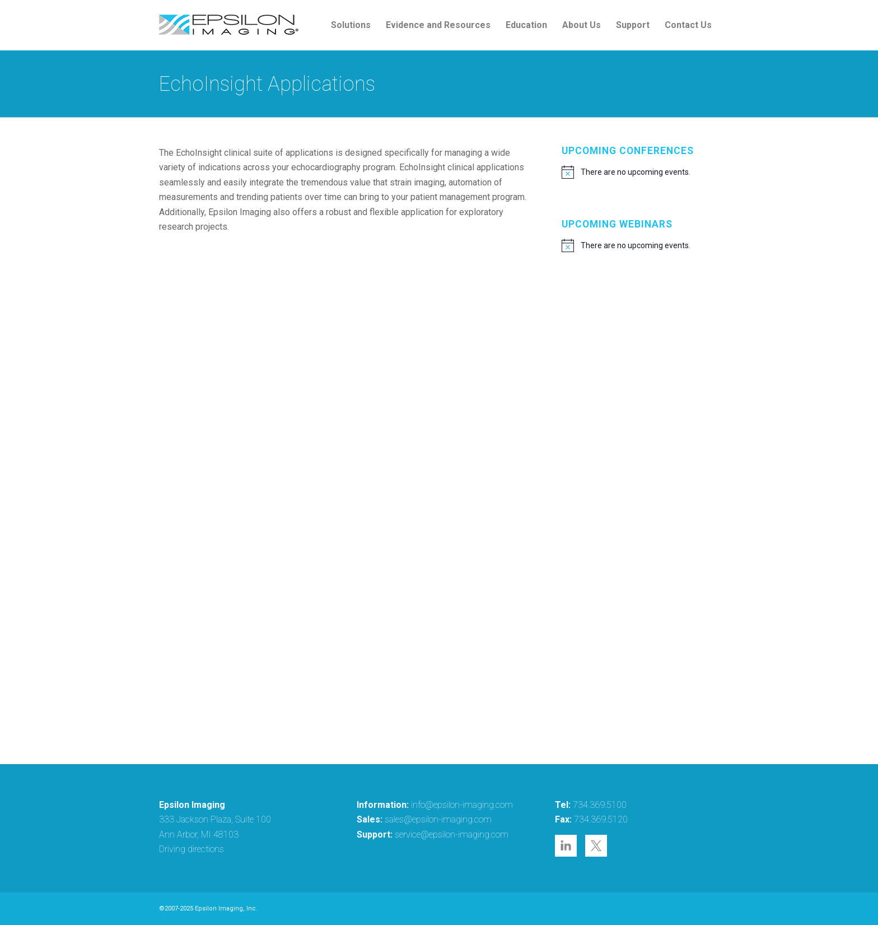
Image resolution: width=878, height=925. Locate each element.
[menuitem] (351, 25)
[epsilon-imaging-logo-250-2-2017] (229, 25)
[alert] (640, 172)
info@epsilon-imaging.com (462, 805)
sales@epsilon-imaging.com (438, 819)
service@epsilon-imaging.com (451, 834)
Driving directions (191, 849)
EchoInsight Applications (267, 84)
